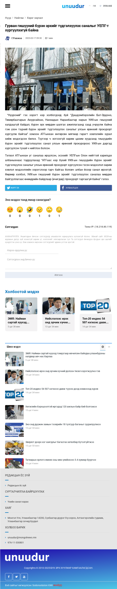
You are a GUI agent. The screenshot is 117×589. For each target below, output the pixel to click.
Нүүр (8, 17)
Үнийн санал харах (18, 501)
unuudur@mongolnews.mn (22, 537)
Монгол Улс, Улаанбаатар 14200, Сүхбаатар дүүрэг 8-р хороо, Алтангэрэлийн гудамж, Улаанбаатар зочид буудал (56, 520)
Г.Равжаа (17, 38)
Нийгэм (19, 17)
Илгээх (59, 275)
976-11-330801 (16, 542)
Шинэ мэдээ (14, 346)
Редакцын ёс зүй (17, 485)
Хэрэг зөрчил (35, 17)
